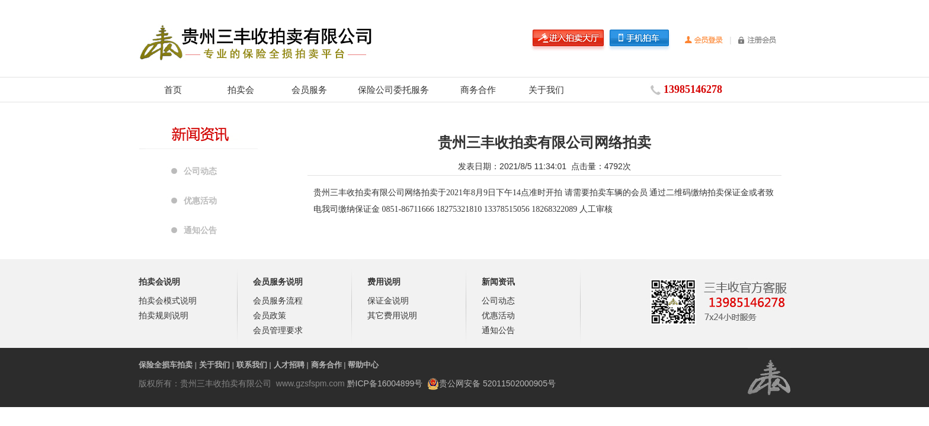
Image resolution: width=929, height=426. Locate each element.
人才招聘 (289, 364)
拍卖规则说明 (163, 315)
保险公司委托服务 (393, 90)
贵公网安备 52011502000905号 (497, 383)
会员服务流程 (278, 300)
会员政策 (269, 315)
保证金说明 (388, 300)
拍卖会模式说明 (168, 300)
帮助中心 (363, 364)
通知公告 (200, 230)
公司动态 (200, 171)
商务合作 (478, 90)
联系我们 (251, 364)
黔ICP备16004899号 (385, 383)
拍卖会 (241, 90)
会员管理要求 (278, 330)
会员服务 (309, 90)
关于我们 (546, 90)
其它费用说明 (392, 315)
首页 (173, 90)
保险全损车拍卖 (166, 364)
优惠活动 (200, 200)
